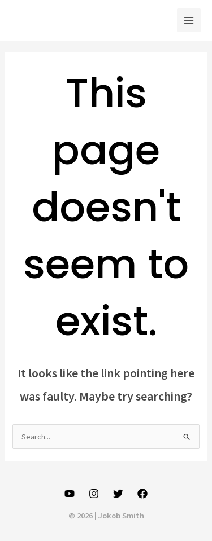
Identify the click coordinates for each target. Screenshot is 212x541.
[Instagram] (94, 494)
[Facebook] (142, 494)
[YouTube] (69, 494)
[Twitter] (118, 494)
